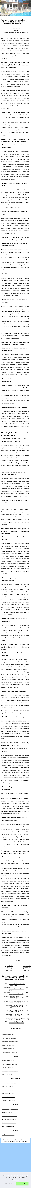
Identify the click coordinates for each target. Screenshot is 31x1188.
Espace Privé (24, 1141)
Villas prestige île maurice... (9, 1083)
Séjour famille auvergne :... (8, 1126)
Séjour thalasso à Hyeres (8, 1045)
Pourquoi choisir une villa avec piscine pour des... (16, 32)
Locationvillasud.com (10, 1139)
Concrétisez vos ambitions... (9, 1100)
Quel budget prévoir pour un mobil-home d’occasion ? (16, 1011)
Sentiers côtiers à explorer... (9, 1123)
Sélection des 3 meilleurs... (8, 1034)
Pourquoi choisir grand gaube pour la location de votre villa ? (16, 1022)
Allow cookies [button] (22, 1184)
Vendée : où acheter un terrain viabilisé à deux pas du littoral (17, 1002)
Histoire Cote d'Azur (7, 1074)
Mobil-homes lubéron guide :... (9, 1116)
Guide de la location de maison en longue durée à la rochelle (16, 993)
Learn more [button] (15, 1180)
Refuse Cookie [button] (9, 1184)
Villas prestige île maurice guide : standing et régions (17, 984)
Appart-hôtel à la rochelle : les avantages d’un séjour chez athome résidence (9, 969)
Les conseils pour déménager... (10, 1071)
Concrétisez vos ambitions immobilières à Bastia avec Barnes (16, 1006)
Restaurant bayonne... (7, 1112)
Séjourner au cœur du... (8, 1086)
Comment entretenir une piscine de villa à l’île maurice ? (17, 1019)
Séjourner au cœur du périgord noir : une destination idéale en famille (16, 989)
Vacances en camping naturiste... (10, 1041)
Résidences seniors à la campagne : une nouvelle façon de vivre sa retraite (17, 997)
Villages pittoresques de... (8, 1060)
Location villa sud (17, 28)
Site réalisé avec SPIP (15, 1141)
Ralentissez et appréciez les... (9, 1064)
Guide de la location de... (8, 1090)
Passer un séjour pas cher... (9, 1038)
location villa (16, 30)
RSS (9, 1141)
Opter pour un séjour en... (8, 1048)
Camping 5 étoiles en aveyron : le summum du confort (16, 1015)
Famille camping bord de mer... (9, 1119)
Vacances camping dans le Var (9, 1052)
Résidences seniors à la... (8, 1093)
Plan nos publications (20, 1139)
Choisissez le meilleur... (8, 1067)
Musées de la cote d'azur (8, 1135)
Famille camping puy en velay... (10, 1109)
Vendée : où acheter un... (8, 1097)
